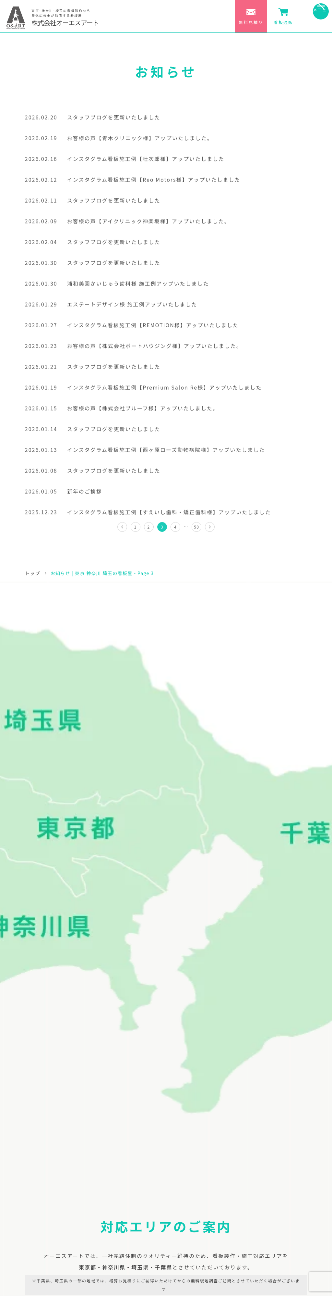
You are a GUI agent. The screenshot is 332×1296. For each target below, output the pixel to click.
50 (196, 529)
